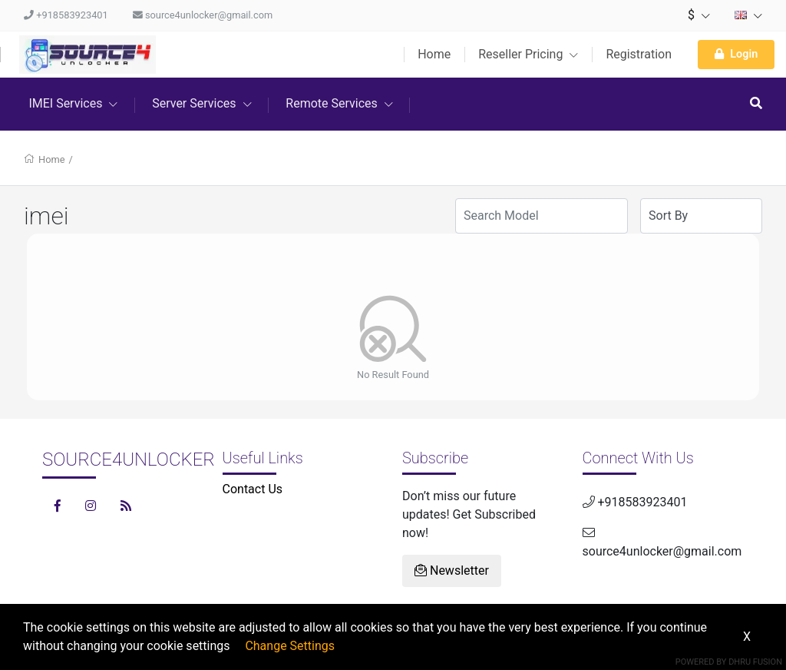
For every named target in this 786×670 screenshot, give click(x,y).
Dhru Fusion (755, 662)
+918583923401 (66, 15)
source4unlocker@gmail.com (202, 15)
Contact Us (253, 489)
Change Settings (290, 645)
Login (736, 54)
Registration (639, 54)
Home (434, 54)
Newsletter (451, 570)
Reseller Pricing (528, 54)
